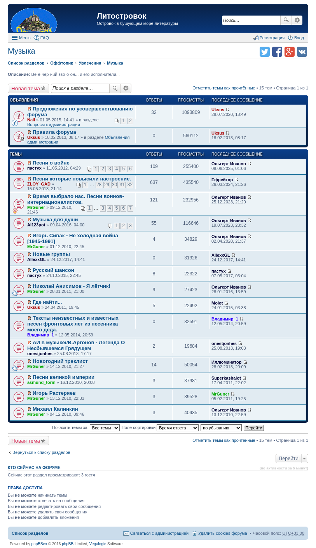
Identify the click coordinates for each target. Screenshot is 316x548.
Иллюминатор (226, 362)
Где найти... (47, 302)
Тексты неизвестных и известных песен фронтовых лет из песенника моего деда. (73, 324)
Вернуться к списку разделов (41, 452)
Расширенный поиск (297, 20)
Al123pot (36, 224)
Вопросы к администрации (53, 124)
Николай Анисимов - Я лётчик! (71, 286)
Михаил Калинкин (55, 409)
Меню (25, 37)
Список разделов (30, 533)
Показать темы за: (86, 427)
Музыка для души (55, 219)
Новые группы (51, 254)
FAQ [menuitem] (44, 37)
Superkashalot (226, 378)
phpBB (67, 544)
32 (130, 184)
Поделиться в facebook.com (277, 52)
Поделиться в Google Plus (290, 52)
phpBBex (39, 544)
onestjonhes (39, 353)
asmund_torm (41, 382)
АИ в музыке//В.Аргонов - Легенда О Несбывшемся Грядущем (76, 345)
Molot (217, 303)
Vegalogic (97, 544)
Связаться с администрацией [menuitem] (159, 533)
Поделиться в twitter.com (265, 52)
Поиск (286, 20)
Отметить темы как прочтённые (223, 88)
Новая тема (25, 88)
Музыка (21, 51)
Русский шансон (53, 270)
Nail (31, 119)
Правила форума (54, 132)
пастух (34, 168)
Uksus (217, 109)
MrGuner (36, 207)
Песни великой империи (63, 377)
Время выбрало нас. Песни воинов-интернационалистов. (75, 199)
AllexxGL (36, 259)
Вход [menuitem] (299, 37)
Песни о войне (51, 163)
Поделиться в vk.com (302, 52)
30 (114, 184)
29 (106, 184)
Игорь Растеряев (54, 393)
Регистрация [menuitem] (272, 37)
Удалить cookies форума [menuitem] (222, 533)
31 (122, 184)
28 (98, 184)
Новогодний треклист (60, 361)
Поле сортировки (160, 427)
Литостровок (121, 16)
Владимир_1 (40, 335)
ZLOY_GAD (39, 184)
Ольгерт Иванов (228, 163)
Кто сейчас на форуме (34, 467)
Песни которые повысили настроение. (82, 179)
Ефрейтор (222, 179)
